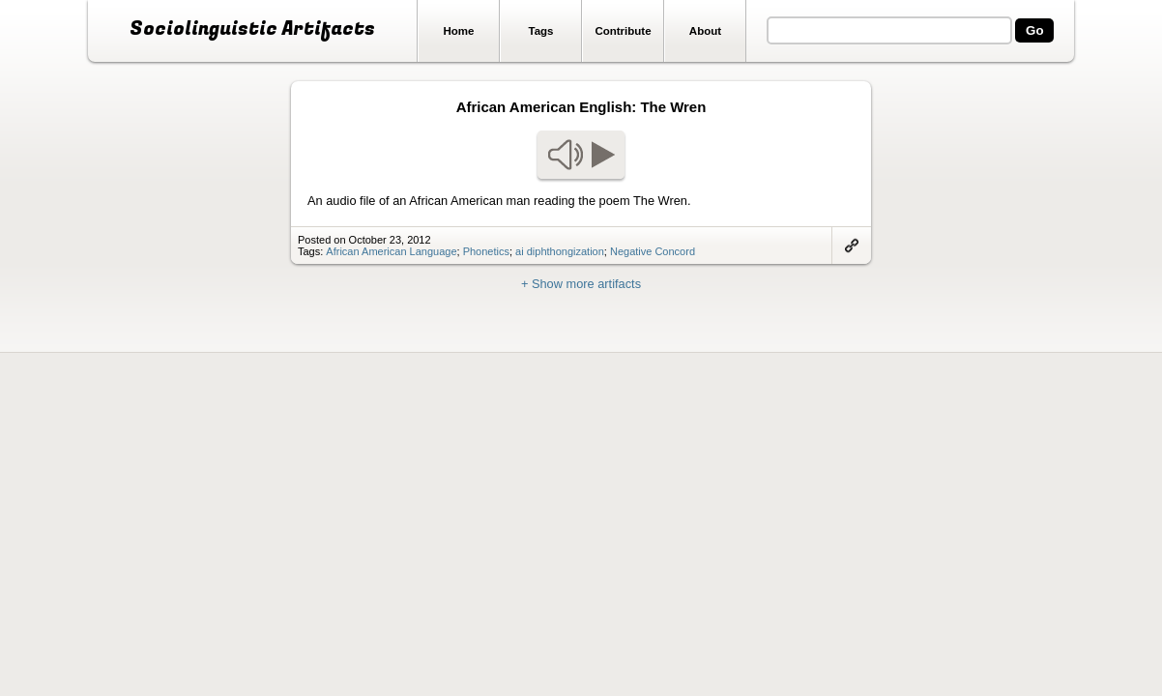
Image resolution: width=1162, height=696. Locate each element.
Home (459, 31)
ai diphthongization (559, 251)
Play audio (581, 155)
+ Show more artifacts (581, 283)
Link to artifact (851, 245)
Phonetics (486, 251)
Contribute (623, 31)
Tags (540, 31)
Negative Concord (652, 251)
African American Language (391, 251)
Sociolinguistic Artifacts (252, 29)
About (705, 31)
